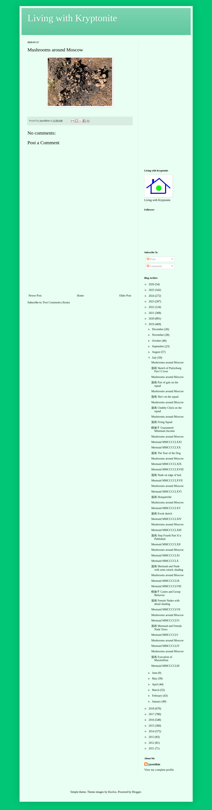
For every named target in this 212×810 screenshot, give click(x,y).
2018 (152, 708)
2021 (152, 312)
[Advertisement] (80, 263)
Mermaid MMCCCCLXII (165, 544)
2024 (152, 295)
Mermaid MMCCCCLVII (165, 609)
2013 (152, 736)
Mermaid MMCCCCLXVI (166, 491)
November (158, 334)
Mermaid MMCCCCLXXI (166, 442)
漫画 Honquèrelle (161, 497)
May (155, 678)
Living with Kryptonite (72, 18)
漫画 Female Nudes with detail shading (165, 602)
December (158, 329)
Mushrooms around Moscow (167, 362)
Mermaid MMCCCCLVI (165, 620)
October (157, 340)
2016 (152, 719)
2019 (152, 324)
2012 (152, 742)
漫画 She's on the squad (164, 396)
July (154, 357)
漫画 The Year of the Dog (165, 453)
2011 (152, 748)
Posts (151, 259)
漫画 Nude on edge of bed (166, 475)
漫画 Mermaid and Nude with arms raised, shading (167, 568)
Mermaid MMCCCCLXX (166, 447)
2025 (152, 289)
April (155, 684)
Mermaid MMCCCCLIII (165, 665)
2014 (152, 731)
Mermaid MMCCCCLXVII (166, 480)
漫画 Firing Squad (161, 422)
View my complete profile (159, 769)
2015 (152, 725)
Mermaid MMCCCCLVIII (166, 586)
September (158, 346)
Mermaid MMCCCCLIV (165, 645)
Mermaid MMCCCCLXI (165, 555)
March (156, 690)
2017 (152, 714)
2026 (152, 284)
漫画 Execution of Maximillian (161, 658)
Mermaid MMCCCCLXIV (166, 519)
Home (80, 295)
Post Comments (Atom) (56, 302)
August (156, 352)
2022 (152, 307)
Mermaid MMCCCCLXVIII (167, 469)
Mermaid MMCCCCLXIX (166, 464)
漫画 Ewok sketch (161, 513)
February (157, 695)
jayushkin (154, 764)
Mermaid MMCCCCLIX (165, 580)
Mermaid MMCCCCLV (164, 634)
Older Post (125, 295)
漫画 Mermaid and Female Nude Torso (166, 627)
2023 (152, 301)
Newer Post (35, 295)
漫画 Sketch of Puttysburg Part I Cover (166, 370)
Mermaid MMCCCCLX (165, 560)
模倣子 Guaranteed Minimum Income (163, 429)
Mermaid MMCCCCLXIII (166, 530)
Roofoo (112, 791)
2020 (152, 318)
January (156, 701)
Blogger (136, 791)
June (155, 672)
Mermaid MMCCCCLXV (166, 508)
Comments (154, 266)
